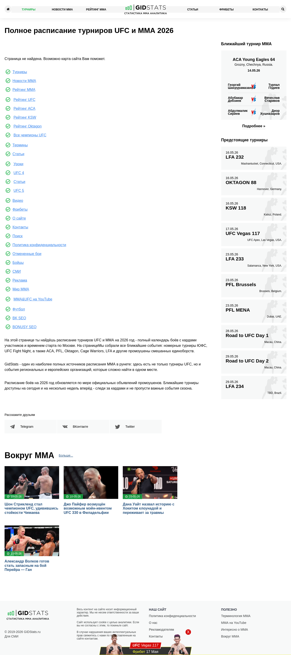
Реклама (20, 280)
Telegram (27, 426)
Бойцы (18, 263)
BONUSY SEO (25, 327)
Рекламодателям (161, 629)
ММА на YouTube (233, 623)
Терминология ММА (236, 616)
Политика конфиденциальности (39, 245)
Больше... (66, 455)
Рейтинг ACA (24, 108)
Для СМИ (11, 636)
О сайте (19, 218)
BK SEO (19, 318)
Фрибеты (226, 9)
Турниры (28, 9)
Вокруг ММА (230, 636)
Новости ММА (62, 9)
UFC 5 (18, 190)
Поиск (18, 236)
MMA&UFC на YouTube (32, 299)
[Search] (283, 9)
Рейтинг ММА (96, 9)
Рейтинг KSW (24, 117)
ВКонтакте (80, 426)
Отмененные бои (27, 254)
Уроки (18, 164)
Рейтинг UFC (24, 100)
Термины (20, 145)
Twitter (130, 426)
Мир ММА (21, 289)
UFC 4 (18, 173)
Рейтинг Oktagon (27, 126)
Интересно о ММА (234, 629)
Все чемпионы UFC (29, 135)
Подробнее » (253, 126)
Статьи (192, 9)
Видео (18, 200)
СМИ (17, 271)
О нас (153, 623)
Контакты (260, 9)
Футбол (19, 309)
